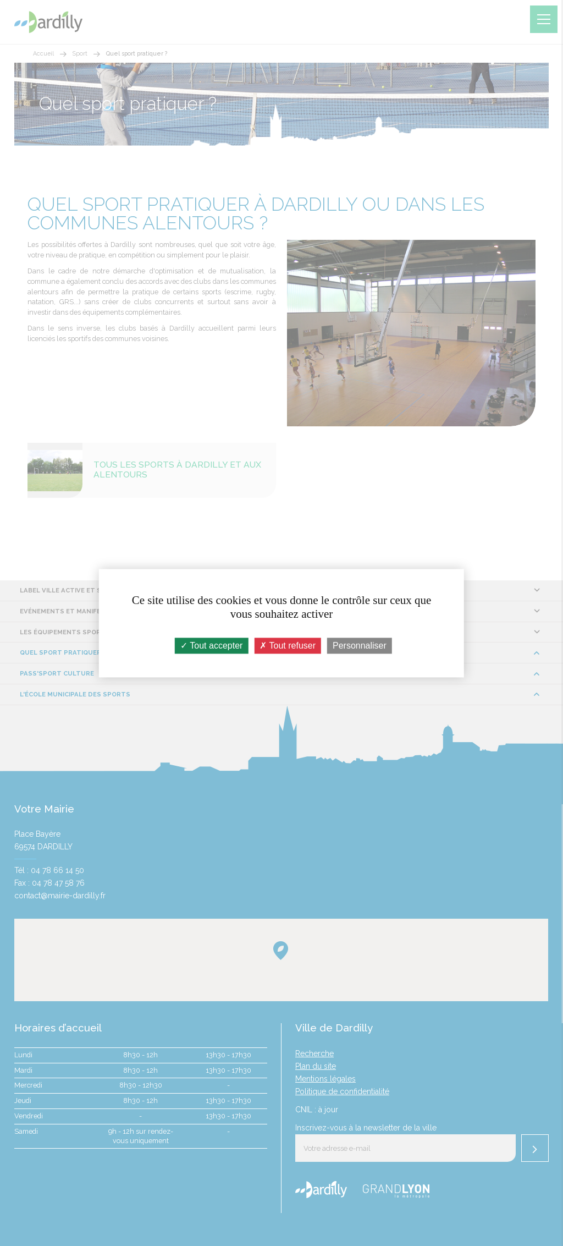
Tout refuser (288, 645)
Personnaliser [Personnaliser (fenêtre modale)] (360, 645)
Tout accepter (211, 645)
